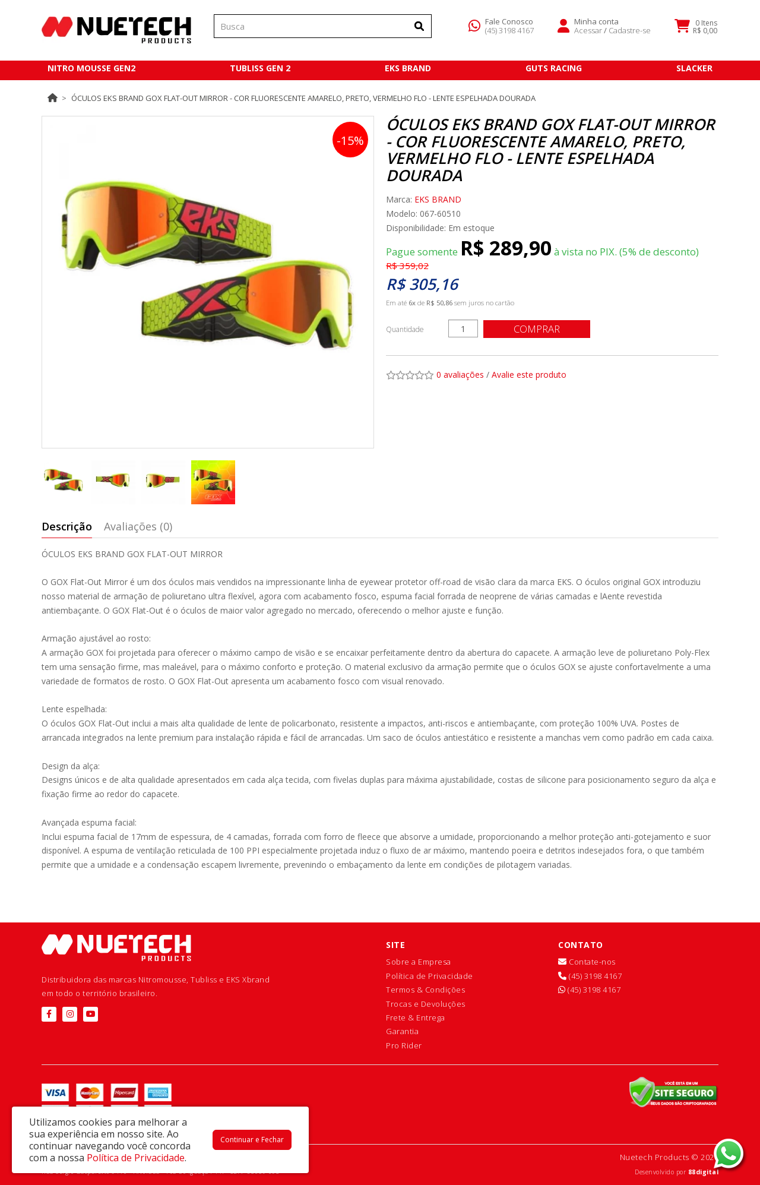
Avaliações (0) (138, 526)
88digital (703, 1172)
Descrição (67, 526)
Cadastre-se (630, 32)
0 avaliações (460, 374)
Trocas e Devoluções (426, 1003)
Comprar (537, 329)
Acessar (588, 32)
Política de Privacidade (429, 976)
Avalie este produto (529, 374)
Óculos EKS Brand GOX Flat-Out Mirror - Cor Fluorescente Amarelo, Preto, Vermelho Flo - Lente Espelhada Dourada (303, 98)
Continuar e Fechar (252, 1140)
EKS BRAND (437, 199)
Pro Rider (404, 1045)
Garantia (402, 1031)
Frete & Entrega (415, 1017)
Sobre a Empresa (418, 961)
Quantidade (405, 329)
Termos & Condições (425, 989)
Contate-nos (587, 961)
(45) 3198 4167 (509, 32)
